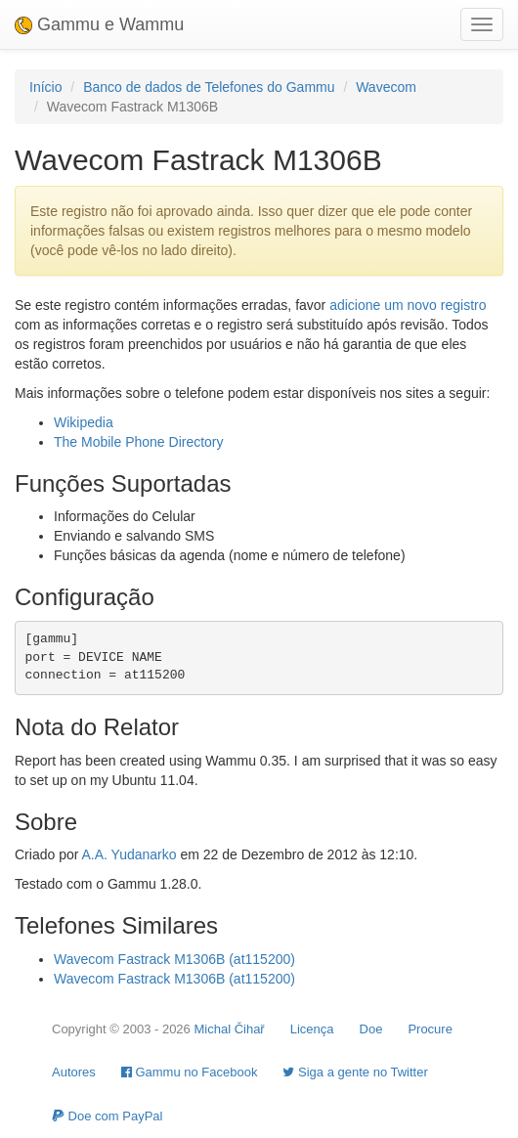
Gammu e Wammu (99, 24)
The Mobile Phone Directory (139, 442)
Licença (312, 1029)
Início (45, 87)
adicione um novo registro (407, 305)
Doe (371, 1029)
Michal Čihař (229, 1029)
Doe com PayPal (107, 1116)
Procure (430, 1029)
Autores (74, 1072)
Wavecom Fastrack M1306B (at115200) (174, 959)
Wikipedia (83, 422)
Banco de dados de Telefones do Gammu (208, 87)
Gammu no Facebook (189, 1072)
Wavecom (386, 87)
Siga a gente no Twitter (354, 1072)
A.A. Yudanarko (128, 854)
